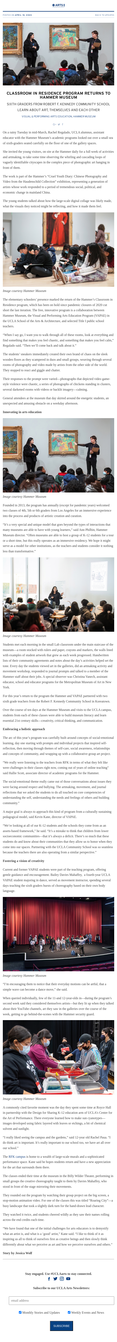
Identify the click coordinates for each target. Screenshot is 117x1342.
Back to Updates (104, 15)
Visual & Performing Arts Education (47, 116)
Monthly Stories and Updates (40, 1312)
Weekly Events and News (87, 1312)
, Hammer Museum (84, 116)
